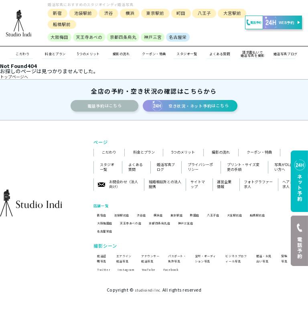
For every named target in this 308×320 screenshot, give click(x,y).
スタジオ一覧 (187, 54)
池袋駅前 (80, 13)
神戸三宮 (150, 37)
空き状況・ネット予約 (209, 108)
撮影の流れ (221, 156)
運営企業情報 (224, 189)
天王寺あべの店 (138, 227)
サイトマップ (197, 189)
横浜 (127, 13)
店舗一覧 (103, 209)
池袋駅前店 (126, 219)
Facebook (182, 287)
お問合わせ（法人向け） (118, 189)
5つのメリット (183, 156)
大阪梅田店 (107, 227)
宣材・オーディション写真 (205, 266)
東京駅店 (190, 219)
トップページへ (18, 77)
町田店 (211, 219)
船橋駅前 (59, 24)
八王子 (201, 13)
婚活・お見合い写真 (264, 266)
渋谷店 (149, 219)
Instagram (130, 287)
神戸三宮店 (204, 227)
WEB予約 (281, 22)
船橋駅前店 (286, 219)
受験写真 (283, 269)
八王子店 (233, 219)
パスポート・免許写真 (176, 266)
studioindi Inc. (148, 308)
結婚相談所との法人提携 (165, 189)
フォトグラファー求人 (258, 189)
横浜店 (169, 219)
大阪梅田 (56, 37)
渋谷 (105, 13)
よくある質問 (135, 172)
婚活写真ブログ (166, 172)
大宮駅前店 (258, 219)
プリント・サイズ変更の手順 (243, 172)
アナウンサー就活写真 (149, 266)
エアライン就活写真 (124, 266)
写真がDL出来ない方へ (287, 172)
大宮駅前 (229, 13)
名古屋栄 (175, 37)
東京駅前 (152, 13)
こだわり (109, 156)
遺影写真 (298, 269)
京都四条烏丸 (120, 37)
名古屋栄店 (107, 236)
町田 (178, 13)
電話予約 (242, 22)
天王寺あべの (86, 37)
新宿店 (103, 219)
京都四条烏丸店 (172, 227)
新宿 (54, 13)
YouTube (156, 287)
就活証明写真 (101, 266)
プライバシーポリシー (200, 172)
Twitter (104, 287)
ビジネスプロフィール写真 (235, 266)
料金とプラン (144, 156)
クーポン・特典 (154, 54)
